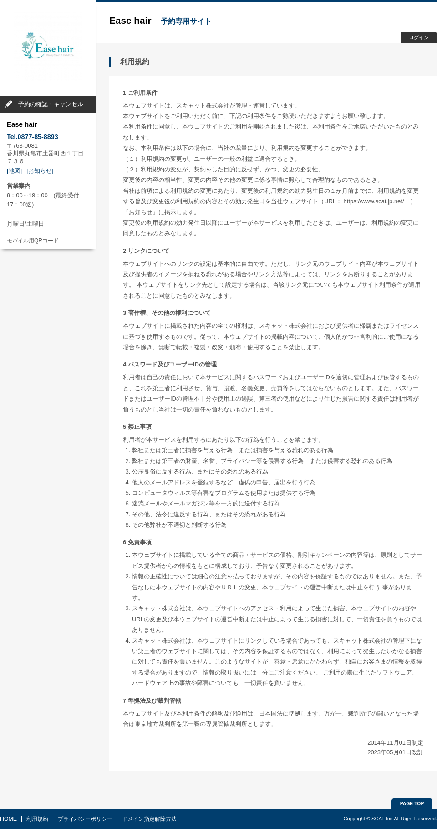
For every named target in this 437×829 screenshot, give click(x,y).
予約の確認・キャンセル (50, 104)
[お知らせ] (39, 170)
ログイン (419, 37)
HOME (8, 819)
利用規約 (37, 819)
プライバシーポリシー (85, 819)
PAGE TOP (412, 803)
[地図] (14, 170)
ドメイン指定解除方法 (149, 819)
